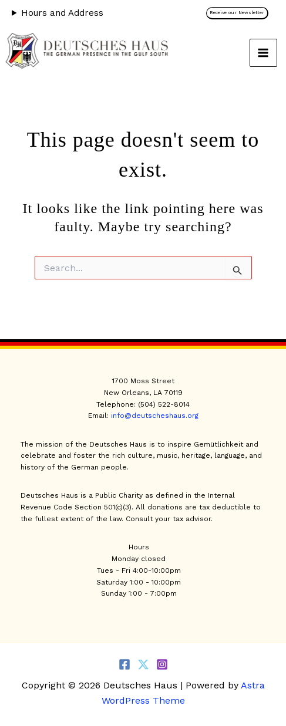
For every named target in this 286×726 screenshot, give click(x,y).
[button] (240, 13)
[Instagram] (162, 664)
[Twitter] (143, 664)
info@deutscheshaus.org (154, 415)
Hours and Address (62, 13)
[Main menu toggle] (264, 53)
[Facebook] (124, 664)
